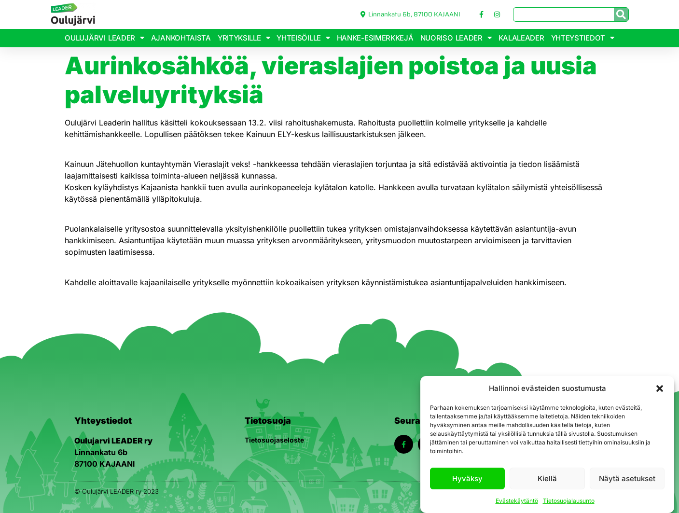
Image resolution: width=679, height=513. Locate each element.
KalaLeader (521, 37)
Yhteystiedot (582, 37)
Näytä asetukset (627, 478)
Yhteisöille (303, 37)
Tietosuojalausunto (569, 500)
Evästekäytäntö (517, 500)
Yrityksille (244, 37)
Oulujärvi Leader (104, 37)
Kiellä (547, 478)
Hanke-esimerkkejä (375, 37)
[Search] (621, 14)
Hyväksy (467, 478)
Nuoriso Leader (456, 37)
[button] (660, 388)
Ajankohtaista (181, 37)
